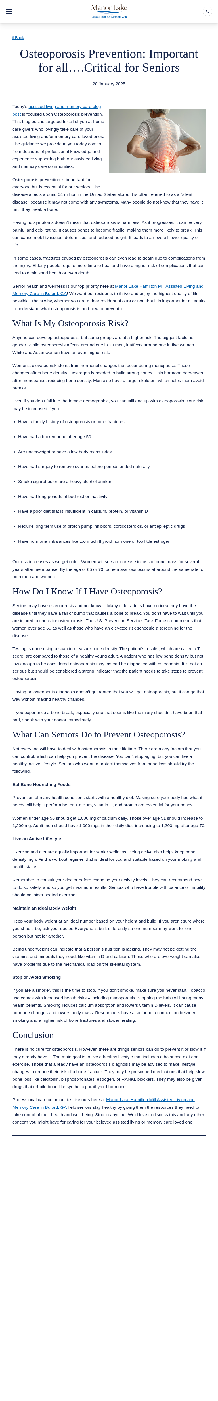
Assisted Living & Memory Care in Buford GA (64, 91)
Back (18, 37)
